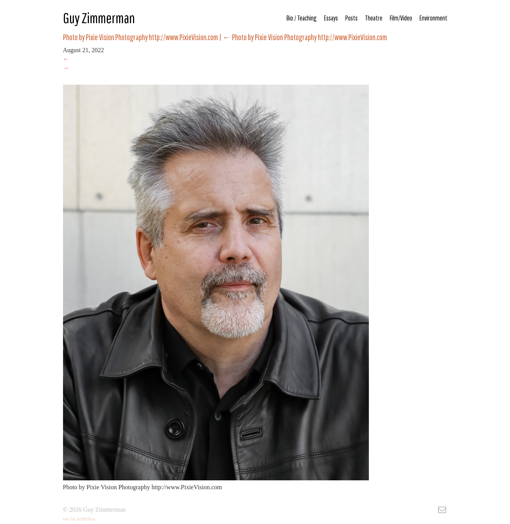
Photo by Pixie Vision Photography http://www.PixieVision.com (305, 37)
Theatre (373, 18)
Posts (351, 18)
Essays (331, 18)
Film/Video (401, 18)
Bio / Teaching (302, 18)
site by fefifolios (79, 519)
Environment (433, 18)
